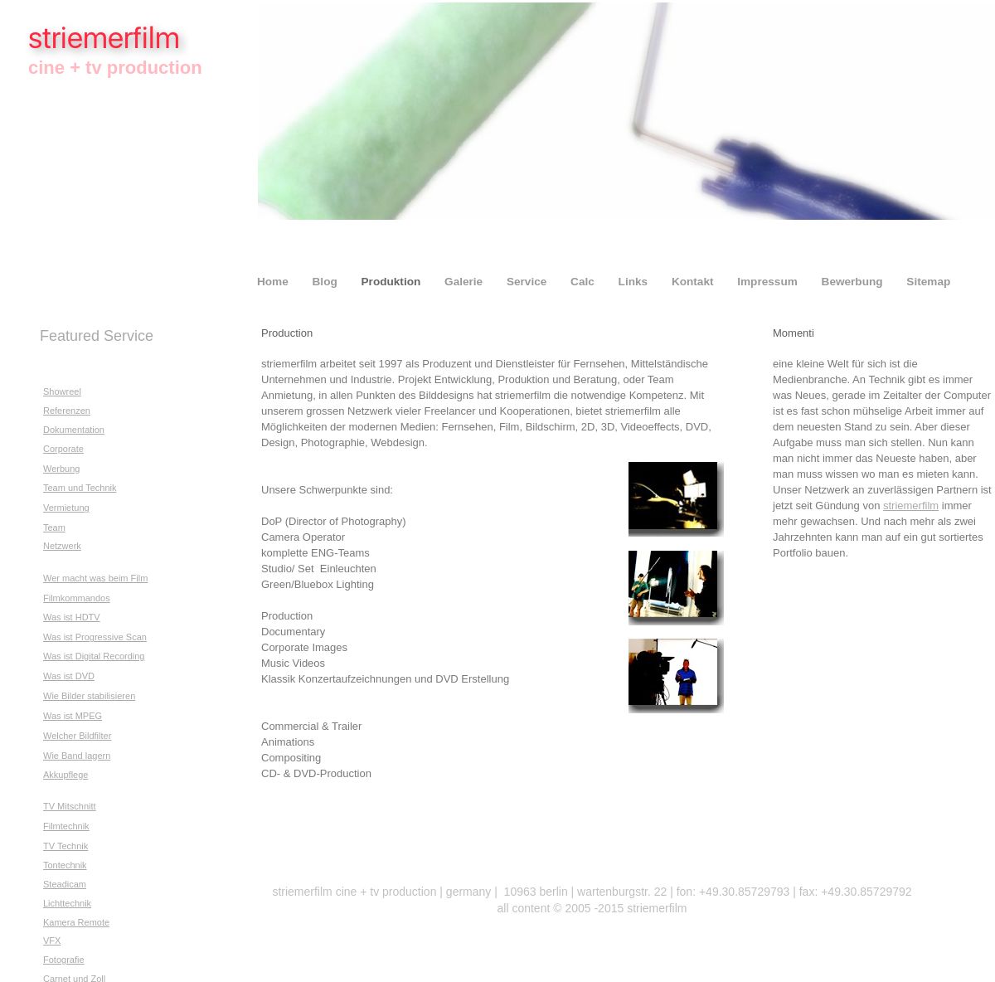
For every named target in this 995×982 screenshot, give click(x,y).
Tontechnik (65, 865)
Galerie (465, 281)
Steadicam (64, 884)
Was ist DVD (69, 676)
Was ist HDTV (71, 617)
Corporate (63, 449)
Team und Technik (79, 488)
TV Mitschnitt (69, 806)
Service (528, 281)
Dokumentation (73, 430)
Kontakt (694, 281)
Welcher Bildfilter (77, 736)
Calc (584, 281)
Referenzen (66, 411)
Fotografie (64, 960)
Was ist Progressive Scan (95, 637)
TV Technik (65, 846)
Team (54, 527)
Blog (327, 281)
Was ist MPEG (72, 716)
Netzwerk (62, 546)
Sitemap (928, 281)
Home (274, 281)
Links (635, 281)
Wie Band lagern (76, 756)
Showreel (62, 391)
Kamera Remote (76, 922)
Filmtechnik (66, 826)
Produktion (393, 281)
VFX (52, 941)
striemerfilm (911, 505)
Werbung (61, 469)
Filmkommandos (76, 598)
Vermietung (66, 508)
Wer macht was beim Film (95, 578)
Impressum (768, 281)
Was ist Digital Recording (93, 656)
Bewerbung (854, 281)
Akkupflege (65, 775)
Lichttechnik (67, 903)
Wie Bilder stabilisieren (89, 696)
